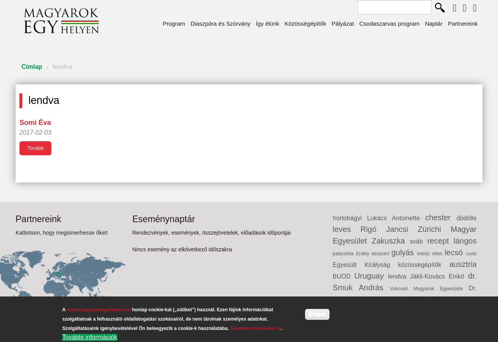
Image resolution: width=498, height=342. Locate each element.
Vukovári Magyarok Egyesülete (429, 288)
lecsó (455, 252)
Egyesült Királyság (365, 264)
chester (440, 217)
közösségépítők (423, 264)
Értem (317, 314)
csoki (471, 253)
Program (174, 23)
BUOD (343, 276)
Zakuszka (391, 241)
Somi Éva (35, 122)
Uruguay (371, 276)
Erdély (364, 253)
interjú (424, 253)
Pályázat (342, 23)
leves (346, 229)
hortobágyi (350, 218)
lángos (465, 241)
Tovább (35, 148)
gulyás (404, 252)
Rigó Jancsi (388, 229)
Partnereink (463, 23)
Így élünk (267, 23)
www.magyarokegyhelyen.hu (99, 309)
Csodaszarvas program (389, 23)
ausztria (463, 264)
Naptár (433, 23)
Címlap (31, 66)
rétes (438, 253)
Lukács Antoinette (396, 218)
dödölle (466, 218)
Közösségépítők (305, 23)
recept (440, 241)
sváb (418, 241)
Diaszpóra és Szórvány (221, 23)
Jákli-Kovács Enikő (439, 276)
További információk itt (255, 328)
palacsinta (344, 253)
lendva (62, 66)
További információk (89, 337)
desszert (381, 253)
